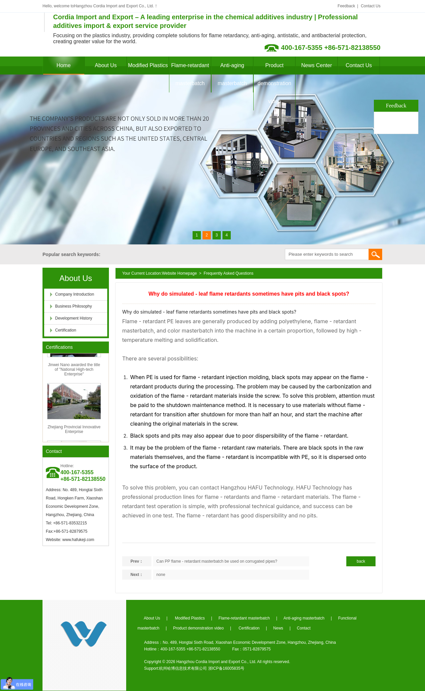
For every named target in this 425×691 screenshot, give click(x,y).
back (361, 561)
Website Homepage (179, 273)
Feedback (346, 6)
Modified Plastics (148, 65)
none (160, 574)
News (278, 628)
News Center (316, 65)
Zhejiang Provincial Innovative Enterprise (73, 431)
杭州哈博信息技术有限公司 (183, 668)
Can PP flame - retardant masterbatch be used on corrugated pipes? (216, 561)
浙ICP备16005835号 (226, 668)
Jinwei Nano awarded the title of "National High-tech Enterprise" (74, 371)
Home (63, 65)
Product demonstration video (274, 83)
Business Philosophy (73, 306)
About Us (106, 65)
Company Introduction (74, 294)
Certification (65, 330)
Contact (54, 451)
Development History (73, 318)
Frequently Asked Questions (228, 273)
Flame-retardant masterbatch (190, 74)
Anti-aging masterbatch (232, 74)
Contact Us (371, 6)
